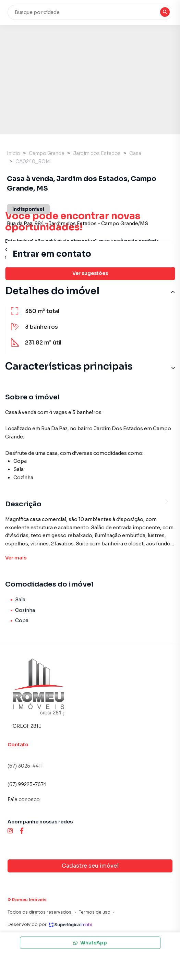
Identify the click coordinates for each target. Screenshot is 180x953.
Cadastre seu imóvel (90, 865)
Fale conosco (24, 799)
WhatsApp (90, 943)
